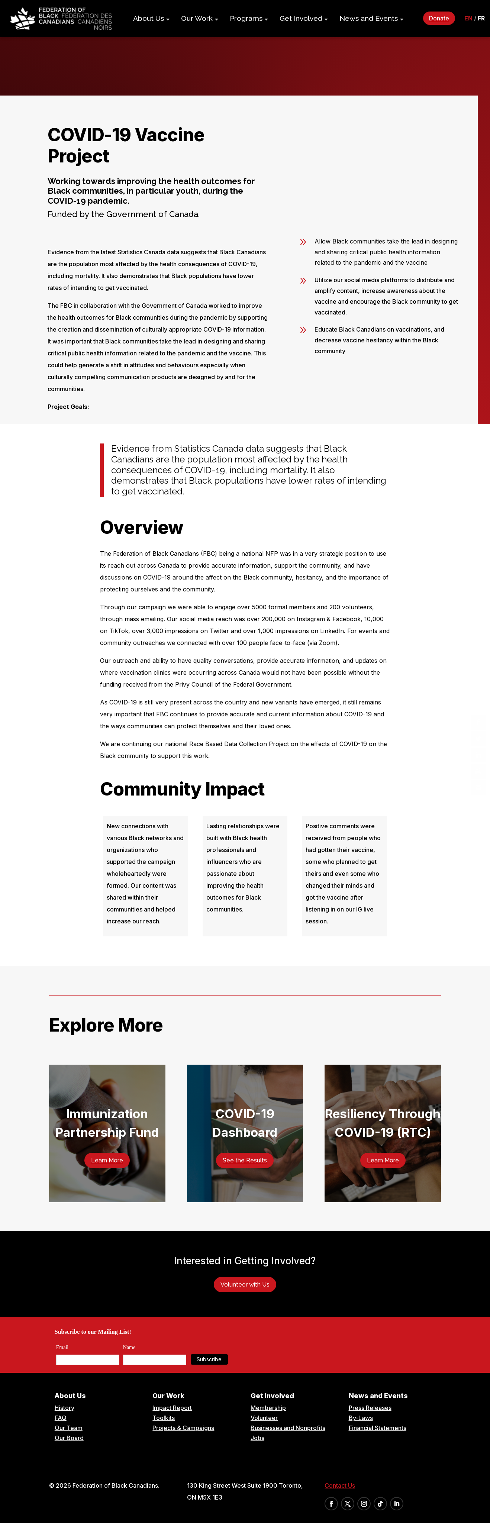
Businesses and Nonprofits (288, 1428)
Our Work (197, 18)
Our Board (69, 1438)
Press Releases (370, 1407)
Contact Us (340, 1485)
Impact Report (172, 1407)
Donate (439, 18)
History (64, 1407)
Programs (246, 18)
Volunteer (264, 1418)
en (468, 18)
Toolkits (163, 1418)
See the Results (245, 1160)
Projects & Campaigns (183, 1428)
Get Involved (301, 18)
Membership (268, 1407)
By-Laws (361, 1418)
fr (481, 18)
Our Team (69, 1428)
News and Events (368, 18)
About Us (148, 18)
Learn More (107, 1160)
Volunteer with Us (245, 1284)
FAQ (61, 1418)
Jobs (257, 1438)
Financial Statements (377, 1428)
